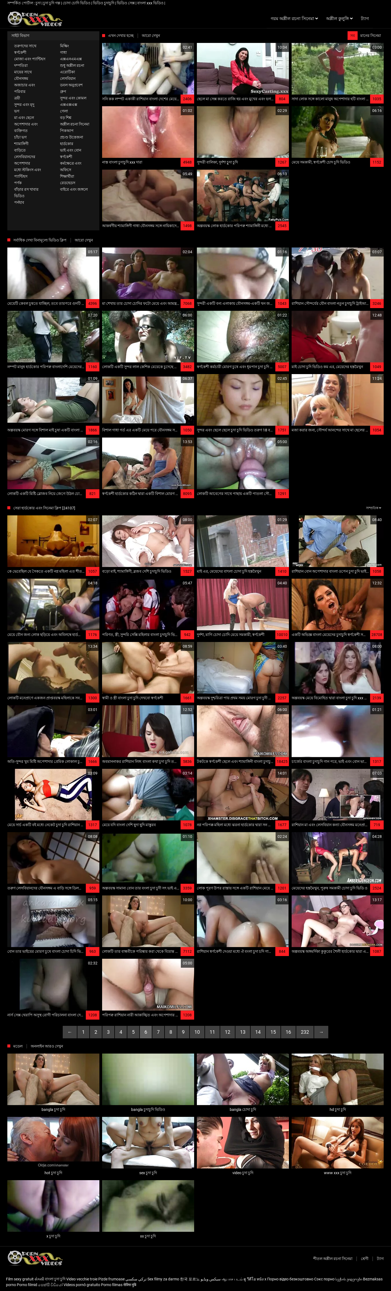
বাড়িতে (20, 150)
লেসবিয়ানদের (24, 157)
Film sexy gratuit (20, 1279)
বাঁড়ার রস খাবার (26, 189)
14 (258, 1032)
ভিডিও (19, 196)
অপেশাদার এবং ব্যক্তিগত (26, 127)
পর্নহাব (19, 202)
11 (212, 1032)
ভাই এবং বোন (70, 150)
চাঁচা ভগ (20, 137)
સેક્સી (39, 1279)
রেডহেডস (67, 183)
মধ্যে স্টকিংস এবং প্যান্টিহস (27, 173)
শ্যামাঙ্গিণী (21, 144)
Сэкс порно (324, 1279)
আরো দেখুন (151, 35)
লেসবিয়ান (67, 78)
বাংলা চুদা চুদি (55, 1279)
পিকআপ (67, 131)
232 (305, 1032)
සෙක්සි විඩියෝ (50, 1285)
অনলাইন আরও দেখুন (47, 1046)
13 (242, 1032)
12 (227, 1032)
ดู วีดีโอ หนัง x (255, 1279)
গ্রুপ (63, 91)
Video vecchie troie (81, 1279)
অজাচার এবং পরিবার (24, 88)
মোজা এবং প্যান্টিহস (29, 59)
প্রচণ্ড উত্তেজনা (71, 137)
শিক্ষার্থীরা (67, 176)
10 (197, 1032)
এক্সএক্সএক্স (68, 104)
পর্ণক (18, 183)
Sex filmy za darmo (163, 1279)
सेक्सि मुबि (129, 1285)
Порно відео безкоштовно (290, 1279)
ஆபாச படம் (232, 1279)
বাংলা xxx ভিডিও (150, 3)
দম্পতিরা (21, 65)
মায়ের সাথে (23, 72)
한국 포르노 (190, 1279)
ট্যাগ (380, 1258)
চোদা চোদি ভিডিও (77, 3)
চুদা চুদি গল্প (52, 3)
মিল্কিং (64, 46)
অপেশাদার (22, 163)
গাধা (63, 52)
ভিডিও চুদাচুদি (104, 3)
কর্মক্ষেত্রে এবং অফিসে (70, 166)
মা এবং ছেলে (24, 117)
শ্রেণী (364, 1258)
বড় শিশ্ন (65, 117)
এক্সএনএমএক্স (71, 59)
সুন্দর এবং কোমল (73, 98)
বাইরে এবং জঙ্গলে (74, 189)
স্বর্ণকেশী (20, 52)
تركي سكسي (136, 1279)
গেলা (64, 111)
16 (288, 1032)
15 (273, 1032)
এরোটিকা (67, 72)
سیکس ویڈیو (211, 1279)
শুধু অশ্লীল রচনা (72, 65)
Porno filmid (27, 1285)
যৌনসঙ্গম (21, 78)
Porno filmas (111, 1285)
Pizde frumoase (111, 1279)
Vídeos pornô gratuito (82, 1285)
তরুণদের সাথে (25, 46)
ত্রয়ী (17, 98)
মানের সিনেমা (370, 35)
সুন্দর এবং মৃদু (24, 104)
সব (352, 35)
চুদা (39, 3)
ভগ (16, 111)
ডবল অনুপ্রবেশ (71, 85)
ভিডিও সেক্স (126, 3)
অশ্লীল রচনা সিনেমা (74, 124)
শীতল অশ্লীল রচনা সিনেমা (332, 1258)
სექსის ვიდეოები (348, 1279)
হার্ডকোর (66, 144)
